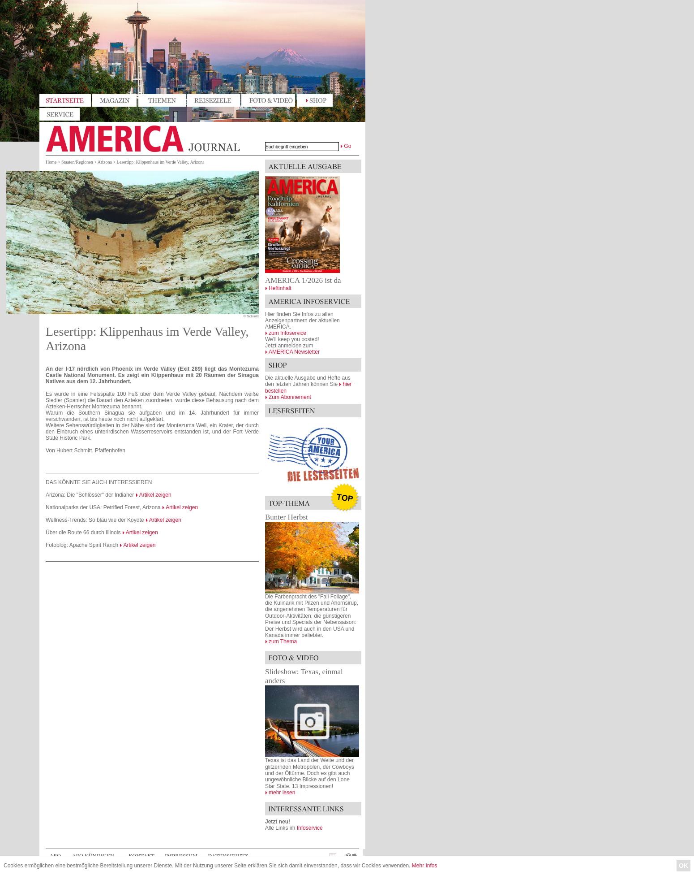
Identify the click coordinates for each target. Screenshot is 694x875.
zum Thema (283, 641)
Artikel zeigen (155, 495)
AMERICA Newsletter (294, 352)
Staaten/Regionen (77, 162)
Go (347, 146)
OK (683, 865)
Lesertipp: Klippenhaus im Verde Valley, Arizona (161, 162)
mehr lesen (282, 792)
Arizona (105, 162)
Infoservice (310, 828)
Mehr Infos (424, 865)
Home (51, 162)
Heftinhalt (280, 288)
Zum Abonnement (290, 397)
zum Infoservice (287, 333)
